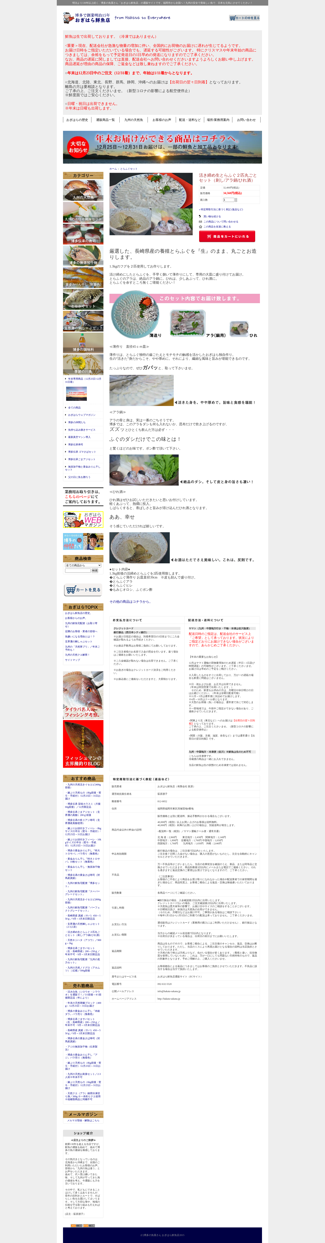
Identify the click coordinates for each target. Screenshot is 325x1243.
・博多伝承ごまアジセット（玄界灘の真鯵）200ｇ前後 (82, 813)
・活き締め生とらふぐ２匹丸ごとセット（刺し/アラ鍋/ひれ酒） (83, 934)
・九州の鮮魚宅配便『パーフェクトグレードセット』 (82, 909)
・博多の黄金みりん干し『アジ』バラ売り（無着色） (81, 1056)
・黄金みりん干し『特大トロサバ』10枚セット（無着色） (82, 860)
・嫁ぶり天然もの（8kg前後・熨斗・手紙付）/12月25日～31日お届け (83, 795)
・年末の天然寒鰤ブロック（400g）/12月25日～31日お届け (83, 1004)
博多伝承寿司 (75, 444)
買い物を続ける (212, 216)
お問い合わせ (246, 120)
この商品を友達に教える (217, 226)
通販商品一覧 (105, 120)
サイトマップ (72, 660)
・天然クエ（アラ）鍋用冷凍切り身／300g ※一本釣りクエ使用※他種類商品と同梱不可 (83, 1096)
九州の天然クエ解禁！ (77, 654)
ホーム (113, 168)
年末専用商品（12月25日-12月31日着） (83, 389)
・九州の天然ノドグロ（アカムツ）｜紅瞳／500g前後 (82, 969)
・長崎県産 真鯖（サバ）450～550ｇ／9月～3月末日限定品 (83, 917)
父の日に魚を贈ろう (79, 477)
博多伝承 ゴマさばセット (82, 451)
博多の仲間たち (77, 422)
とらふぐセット (129, 168)
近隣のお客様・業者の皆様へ (81, 631)
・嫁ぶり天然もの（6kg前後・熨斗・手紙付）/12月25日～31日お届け (83, 1085)
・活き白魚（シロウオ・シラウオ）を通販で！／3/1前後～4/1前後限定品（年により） (83, 994)
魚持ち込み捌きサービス (82, 429)
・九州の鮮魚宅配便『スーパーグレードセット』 (82, 893)
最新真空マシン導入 (79, 437)
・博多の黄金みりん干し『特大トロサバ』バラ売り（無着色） (82, 852)
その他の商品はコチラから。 (131, 601)
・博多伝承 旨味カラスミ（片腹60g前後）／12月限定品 (83, 805)
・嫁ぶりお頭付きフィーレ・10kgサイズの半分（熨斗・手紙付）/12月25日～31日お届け (83, 842)
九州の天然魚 (133, 120)
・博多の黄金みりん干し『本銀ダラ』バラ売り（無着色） (82, 1013)
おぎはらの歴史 (77, 120)
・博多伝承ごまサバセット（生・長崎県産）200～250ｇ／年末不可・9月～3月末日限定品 (82, 951)
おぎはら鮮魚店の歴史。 (78, 613)
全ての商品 (74, 407)
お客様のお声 (162, 120)
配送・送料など (190, 120)
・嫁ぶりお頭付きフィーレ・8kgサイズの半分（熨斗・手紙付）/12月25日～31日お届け (83, 831)
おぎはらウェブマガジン (82, 414)
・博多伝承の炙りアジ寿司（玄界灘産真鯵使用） (82, 822)
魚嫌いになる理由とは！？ (80, 636)
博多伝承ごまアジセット (82, 459)
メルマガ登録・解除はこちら (83, 1120)
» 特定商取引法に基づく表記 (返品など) (221, 209)
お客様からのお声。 (76, 618)
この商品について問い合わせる (221, 221)
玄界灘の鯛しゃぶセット (78, 641)
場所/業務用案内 (218, 120)
